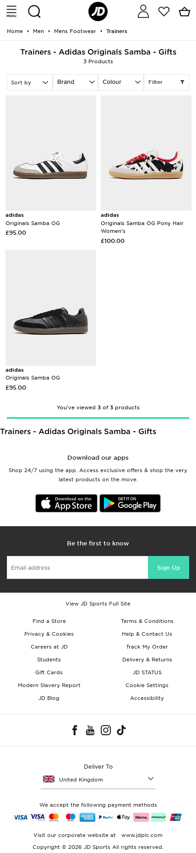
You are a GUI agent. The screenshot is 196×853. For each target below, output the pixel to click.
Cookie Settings (147, 685)
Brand (65, 81)
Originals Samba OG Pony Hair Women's (142, 223)
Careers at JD (49, 647)
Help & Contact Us (147, 634)
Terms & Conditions (147, 621)
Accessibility (147, 698)
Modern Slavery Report (49, 685)
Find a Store (49, 621)
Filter (166, 82)
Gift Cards (49, 672)
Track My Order (147, 647)
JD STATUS (147, 672)
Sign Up (168, 567)
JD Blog (49, 698)
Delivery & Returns (147, 659)
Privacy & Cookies (49, 634)
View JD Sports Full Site (98, 603)
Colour (112, 81)
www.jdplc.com (141, 835)
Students (49, 659)
